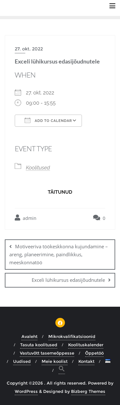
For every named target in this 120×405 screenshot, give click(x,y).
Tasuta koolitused (38, 344)
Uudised (22, 361)
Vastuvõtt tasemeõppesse (47, 353)
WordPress (26, 391)
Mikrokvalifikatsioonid (71, 336)
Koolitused (38, 168)
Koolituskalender (85, 344)
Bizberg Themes (88, 391)
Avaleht (29, 336)
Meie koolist (55, 361)
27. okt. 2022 (29, 49)
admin (25, 217)
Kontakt (86, 361)
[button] (62, 369)
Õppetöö (94, 353)
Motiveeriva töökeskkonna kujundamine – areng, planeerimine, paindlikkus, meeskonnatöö (58, 254)
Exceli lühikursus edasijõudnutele (68, 280)
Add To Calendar (48, 120)
